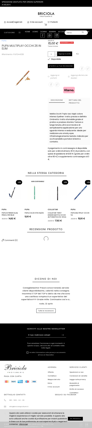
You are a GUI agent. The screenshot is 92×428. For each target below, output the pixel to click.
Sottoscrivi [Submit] (62, 335)
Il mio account (54, 387)
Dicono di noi (46, 278)
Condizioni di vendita (78, 376)
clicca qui (23, 424)
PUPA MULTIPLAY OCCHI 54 (80, 214)
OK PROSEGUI (75, 419)
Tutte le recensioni (46, 311)
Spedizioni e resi (77, 372)
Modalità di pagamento (75, 384)
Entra (50, 383)
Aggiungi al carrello (65, 54)
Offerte (51, 372)
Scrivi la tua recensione (61, 66)
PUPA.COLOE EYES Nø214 (34, 213)
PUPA (4, 41)
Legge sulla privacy (78, 379)
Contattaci (52, 376)
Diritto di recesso (77, 389)
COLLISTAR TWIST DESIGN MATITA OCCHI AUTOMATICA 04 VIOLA (57, 215)
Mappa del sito (54, 379)
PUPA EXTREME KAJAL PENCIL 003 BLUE (10, 214)
